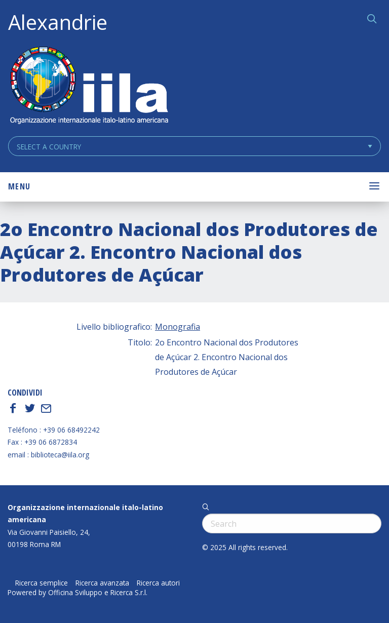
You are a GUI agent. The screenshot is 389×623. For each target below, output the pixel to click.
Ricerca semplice (41, 583)
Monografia (177, 326)
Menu (19, 186)
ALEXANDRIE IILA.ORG (88, 86)
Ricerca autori (158, 583)
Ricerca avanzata (102, 583)
